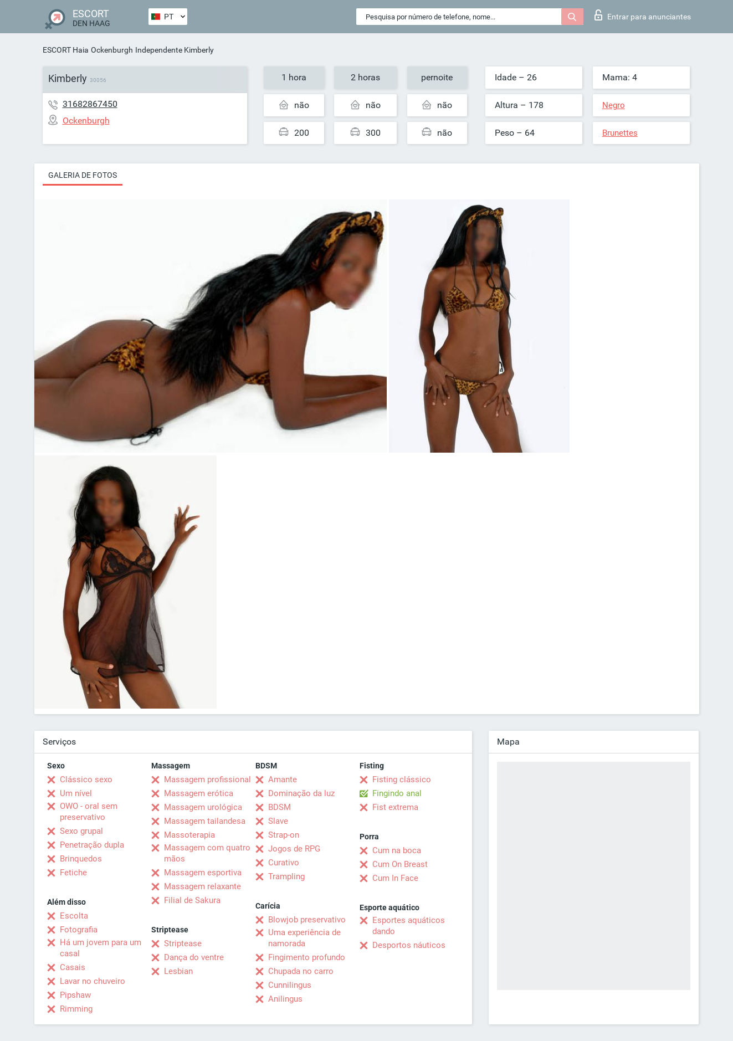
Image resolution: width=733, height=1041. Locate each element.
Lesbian (178, 971)
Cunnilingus (289, 985)
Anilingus (285, 999)
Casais (72, 967)
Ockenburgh (112, 49)
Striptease (183, 943)
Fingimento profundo (306, 957)
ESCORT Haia (66, 49)
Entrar (642, 15)
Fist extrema (395, 807)
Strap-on (283, 835)
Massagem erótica (198, 793)
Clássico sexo (86, 779)
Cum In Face (395, 878)
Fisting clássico (401, 779)
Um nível (76, 793)
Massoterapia (189, 835)
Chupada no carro (301, 971)
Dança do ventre (194, 957)
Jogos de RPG (294, 849)
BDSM (279, 807)
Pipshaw (75, 995)
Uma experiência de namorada (304, 937)
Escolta (74, 916)
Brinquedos (81, 859)
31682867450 (90, 104)
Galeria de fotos (82, 175)
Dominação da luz (301, 793)
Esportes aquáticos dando (408, 925)
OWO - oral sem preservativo (88, 811)
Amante (282, 779)
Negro (613, 105)
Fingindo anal (397, 793)
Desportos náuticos (408, 945)
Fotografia (79, 930)
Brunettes (620, 133)
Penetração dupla (92, 845)
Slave (278, 821)
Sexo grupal (81, 831)
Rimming (76, 1009)
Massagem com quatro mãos (207, 853)
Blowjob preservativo (307, 920)
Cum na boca (396, 850)
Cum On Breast (400, 864)
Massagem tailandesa (204, 821)
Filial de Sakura (192, 900)
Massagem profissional (207, 779)
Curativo (283, 863)
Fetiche (73, 873)
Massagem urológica (203, 807)
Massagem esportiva (203, 873)
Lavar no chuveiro (92, 981)
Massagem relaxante (202, 886)
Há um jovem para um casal (100, 947)
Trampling (286, 876)
